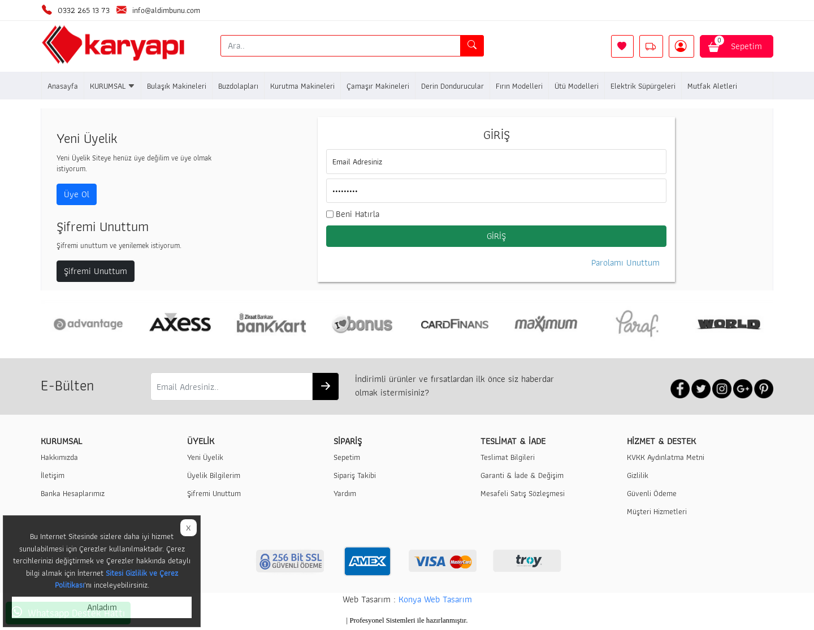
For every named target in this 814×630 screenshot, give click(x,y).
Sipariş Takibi (355, 474)
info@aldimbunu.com (166, 10)
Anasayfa (62, 85)
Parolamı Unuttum (625, 263)
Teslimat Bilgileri (507, 456)
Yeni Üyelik (205, 456)
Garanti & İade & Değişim (522, 474)
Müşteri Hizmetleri (657, 511)
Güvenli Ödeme (652, 492)
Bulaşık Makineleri (176, 85)
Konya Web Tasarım (435, 599)
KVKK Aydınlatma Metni (665, 456)
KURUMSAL (112, 85)
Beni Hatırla (357, 214)
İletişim (52, 474)
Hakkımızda (59, 456)
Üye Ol (76, 194)
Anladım (102, 607)
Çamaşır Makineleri (378, 85)
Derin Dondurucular (452, 85)
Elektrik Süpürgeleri (643, 85)
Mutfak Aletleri (712, 85)
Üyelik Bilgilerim (213, 474)
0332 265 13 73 (84, 10)
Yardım (345, 492)
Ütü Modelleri (577, 85)
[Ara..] (340, 46)
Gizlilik (637, 474)
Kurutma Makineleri (302, 85)
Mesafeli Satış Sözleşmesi (522, 492)
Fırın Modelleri (519, 85)
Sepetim (736, 44)
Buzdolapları (238, 85)
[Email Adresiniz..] (231, 386)
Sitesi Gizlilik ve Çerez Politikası (116, 579)
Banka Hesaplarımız (73, 492)
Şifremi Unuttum (95, 271)
